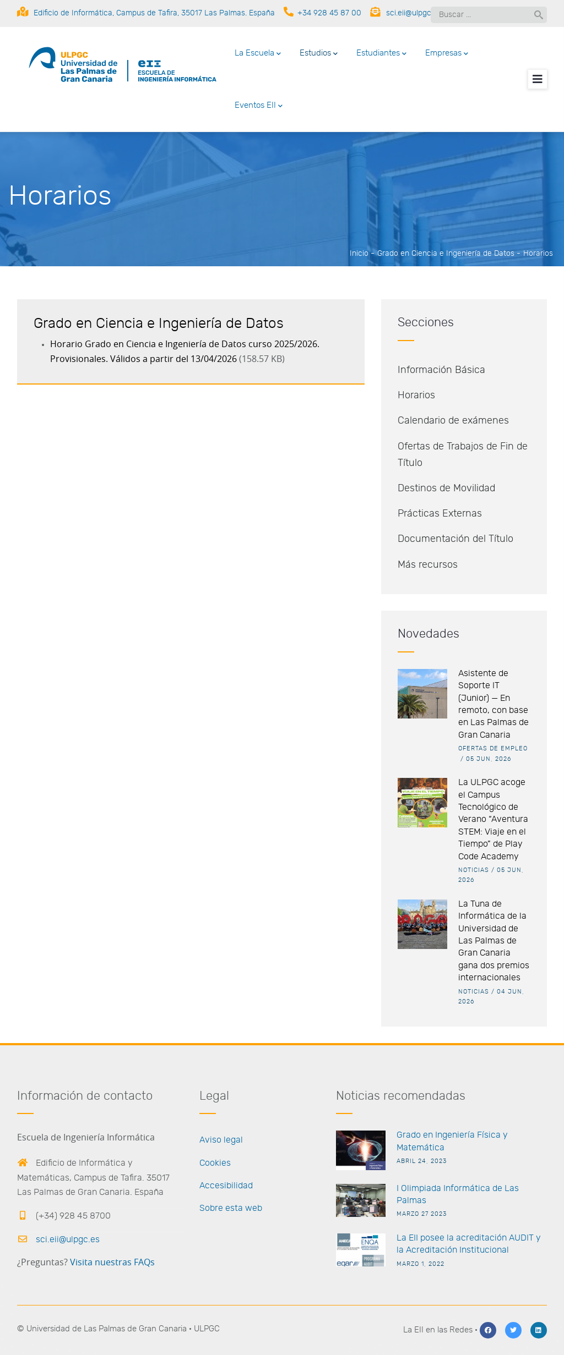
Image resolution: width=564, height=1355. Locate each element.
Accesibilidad (226, 1185)
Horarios (416, 396)
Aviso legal (221, 1139)
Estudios (319, 54)
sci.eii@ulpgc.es (58, 1239)
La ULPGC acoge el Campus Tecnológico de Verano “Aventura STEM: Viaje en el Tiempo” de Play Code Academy (493, 819)
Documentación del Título (455, 539)
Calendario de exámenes (453, 421)
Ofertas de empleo (493, 748)
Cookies (215, 1163)
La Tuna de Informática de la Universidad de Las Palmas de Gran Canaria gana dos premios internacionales (493, 940)
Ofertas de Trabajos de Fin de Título (463, 455)
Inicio (359, 253)
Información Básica (441, 370)
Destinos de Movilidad (446, 488)
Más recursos (428, 565)
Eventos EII (259, 106)
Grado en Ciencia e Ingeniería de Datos (445, 253)
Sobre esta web (230, 1208)
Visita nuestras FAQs (112, 1262)
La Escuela (258, 54)
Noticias (473, 870)
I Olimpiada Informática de (449, 1188)
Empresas (446, 54)
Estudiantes (381, 54)
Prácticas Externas (440, 514)
